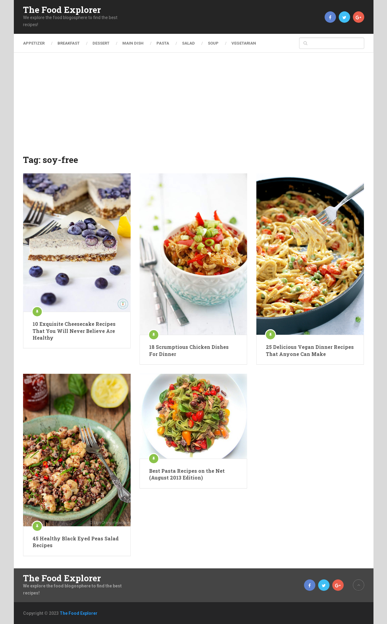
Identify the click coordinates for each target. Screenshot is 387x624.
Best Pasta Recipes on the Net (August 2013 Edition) (187, 474)
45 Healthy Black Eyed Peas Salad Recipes (76, 541)
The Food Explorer (62, 10)
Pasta (162, 43)
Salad (188, 43)
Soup (213, 43)
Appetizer (34, 43)
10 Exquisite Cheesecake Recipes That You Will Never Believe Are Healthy (74, 331)
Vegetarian (243, 43)
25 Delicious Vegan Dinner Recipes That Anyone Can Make (310, 350)
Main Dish (133, 43)
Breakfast (68, 43)
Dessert (101, 43)
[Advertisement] (193, 108)
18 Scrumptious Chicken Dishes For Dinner (189, 350)
